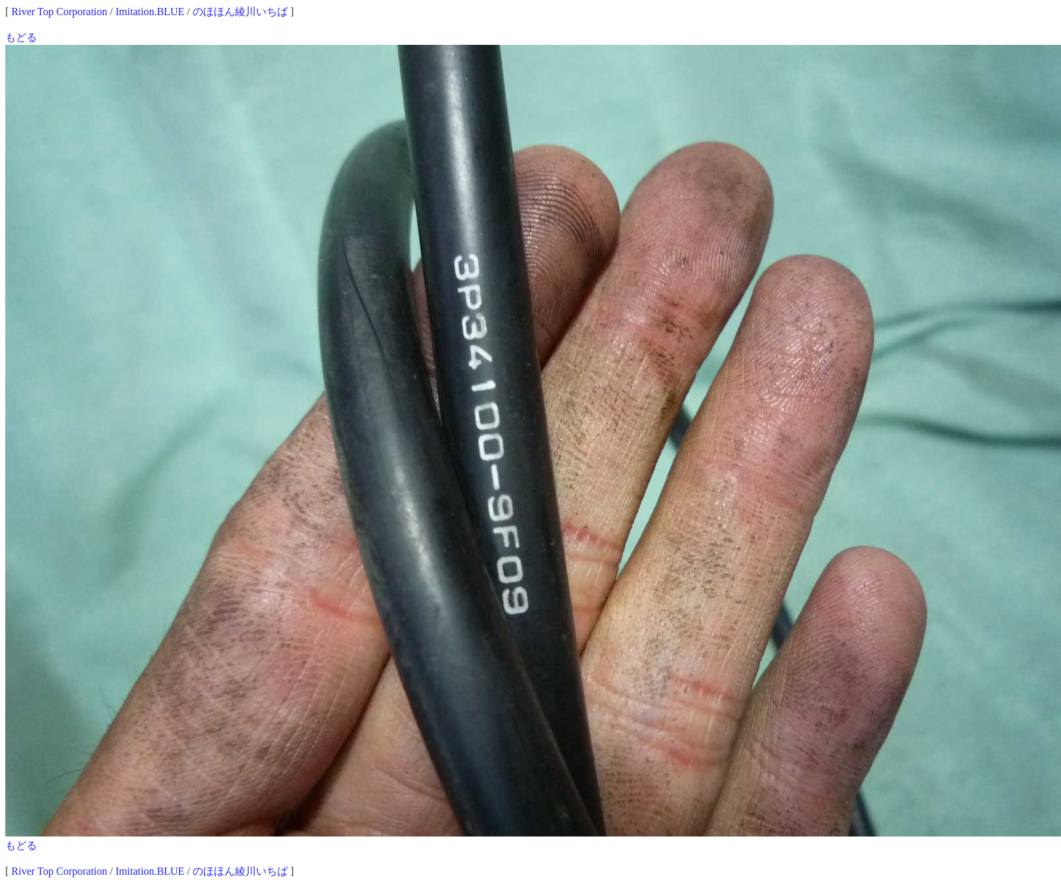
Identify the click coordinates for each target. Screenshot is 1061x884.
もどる (21, 37)
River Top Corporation (59, 11)
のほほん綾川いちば (240, 11)
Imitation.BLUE (149, 11)
